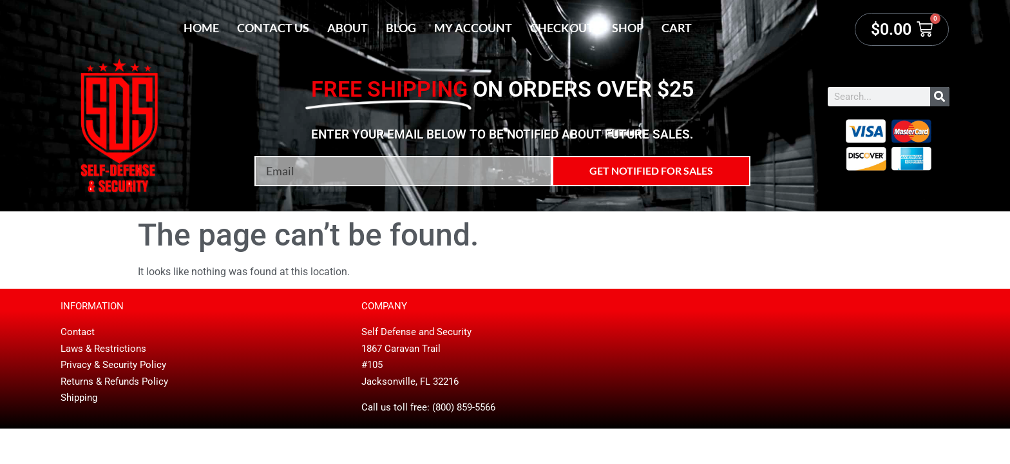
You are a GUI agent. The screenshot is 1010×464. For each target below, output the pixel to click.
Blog (401, 28)
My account (473, 28)
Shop (627, 28)
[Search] (939, 96)
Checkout (562, 28)
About (347, 28)
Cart (677, 28)
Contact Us (273, 28)
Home (201, 28)
